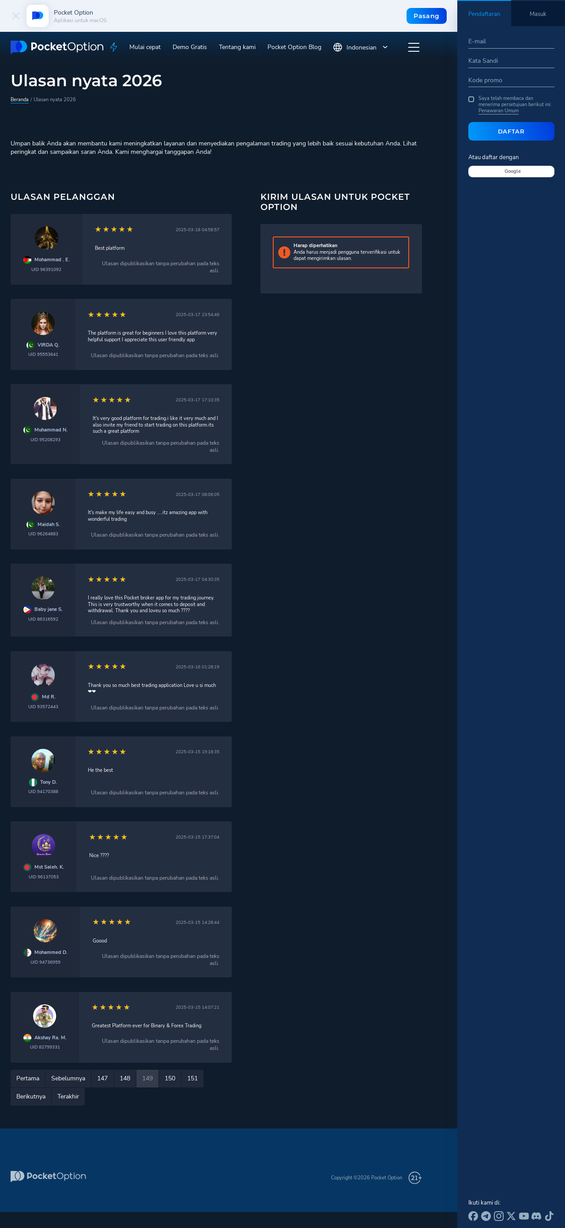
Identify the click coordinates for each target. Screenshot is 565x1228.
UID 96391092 (46, 269)
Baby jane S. (48, 609)
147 (102, 1078)
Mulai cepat (145, 47)
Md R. (49, 697)
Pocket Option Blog (294, 47)
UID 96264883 (43, 534)
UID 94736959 (45, 962)
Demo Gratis (190, 47)
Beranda (20, 99)
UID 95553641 (43, 354)
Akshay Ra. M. (50, 1038)
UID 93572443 (43, 706)
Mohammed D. (51, 953)
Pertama (27, 1078)
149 (147, 1078)
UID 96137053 (44, 877)
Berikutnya (30, 1096)
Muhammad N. (51, 430)
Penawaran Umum (498, 110)
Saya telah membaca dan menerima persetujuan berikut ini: (510, 104)
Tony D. (48, 782)
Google (513, 171)
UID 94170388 (43, 791)
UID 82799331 (45, 1047)
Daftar (511, 131)
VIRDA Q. (49, 345)
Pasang (427, 16)
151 (192, 1078)
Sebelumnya (68, 1078)
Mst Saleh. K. (49, 867)
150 (170, 1078)
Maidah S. (49, 525)
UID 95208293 (45, 439)
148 (125, 1078)
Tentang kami (237, 47)
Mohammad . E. (52, 260)
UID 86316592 (43, 619)
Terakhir (68, 1096)
